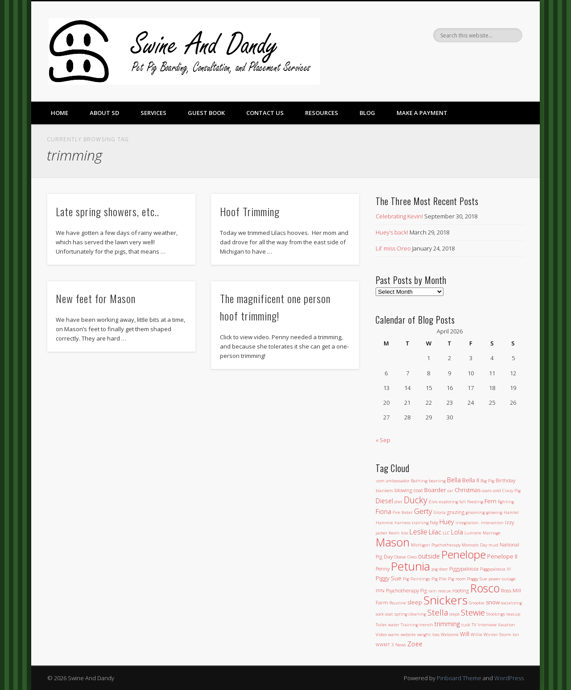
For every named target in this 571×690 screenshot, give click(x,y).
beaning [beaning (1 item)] (437, 481)
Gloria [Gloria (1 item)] (440, 512)
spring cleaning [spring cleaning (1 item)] (410, 614)
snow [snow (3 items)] (493, 602)
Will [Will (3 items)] (464, 634)
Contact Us (265, 113)
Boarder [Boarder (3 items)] (435, 490)
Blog (367, 113)
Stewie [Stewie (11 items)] (473, 612)
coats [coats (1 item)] (487, 490)
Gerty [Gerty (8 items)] (423, 511)
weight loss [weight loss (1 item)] (428, 634)
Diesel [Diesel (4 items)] (384, 501)
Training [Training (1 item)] (409, 625)
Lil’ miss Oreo (393, 248)
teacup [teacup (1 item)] (513, 614)
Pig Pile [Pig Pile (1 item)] (439, 579)
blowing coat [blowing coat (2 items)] (408, 489)
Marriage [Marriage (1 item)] (492, 533)
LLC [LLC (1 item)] (446, 533)
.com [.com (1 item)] (380, 481)
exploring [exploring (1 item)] (448, 502)
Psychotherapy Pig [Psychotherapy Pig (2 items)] (406, 590)
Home (59, 113)
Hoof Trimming (250, 211)
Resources (321, 113)
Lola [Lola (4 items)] (457, 532)
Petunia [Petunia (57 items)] (410, 566)
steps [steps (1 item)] (454, 614)
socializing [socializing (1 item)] (511, 603)
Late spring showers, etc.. (107, 211)
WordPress (509, 678)
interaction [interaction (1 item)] (492, 523)
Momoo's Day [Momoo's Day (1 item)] (474, 545)
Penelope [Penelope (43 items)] (463, 554)
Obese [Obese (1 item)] (400, 557)
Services (153, 113)
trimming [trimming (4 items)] (447, 624)
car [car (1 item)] (450, 490)
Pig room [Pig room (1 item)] (457, 579)
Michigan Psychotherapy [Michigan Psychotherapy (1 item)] (435, 545)
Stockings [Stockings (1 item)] (495, 614)
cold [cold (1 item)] (497, 490)
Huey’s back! (392, 232)
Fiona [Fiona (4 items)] (383, 511)
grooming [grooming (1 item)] (475, 512)
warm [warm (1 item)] (393, 634)
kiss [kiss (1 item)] (404, 533)
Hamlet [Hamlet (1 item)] (511, 512)
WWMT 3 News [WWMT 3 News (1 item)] (391, 645)
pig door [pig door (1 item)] (439, 569)
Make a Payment (422, 113)
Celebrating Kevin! (399, 216)
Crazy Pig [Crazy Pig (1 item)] (511, 490)
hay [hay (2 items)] (434, 522)
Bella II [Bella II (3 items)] (470, 480)
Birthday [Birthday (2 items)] (505, 480)
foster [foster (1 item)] (407, 512)
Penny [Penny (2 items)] (382, 568)
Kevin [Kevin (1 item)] (394, 533)
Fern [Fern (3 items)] (490, 501)
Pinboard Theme (459, 678)
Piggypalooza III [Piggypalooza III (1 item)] (495, 569)
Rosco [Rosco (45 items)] (485, 588)
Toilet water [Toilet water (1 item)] (387, 625)
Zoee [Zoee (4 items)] (414, 644)
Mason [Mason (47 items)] (393, 542)
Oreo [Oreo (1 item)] (412, 557)
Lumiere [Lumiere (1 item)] (472, 533)
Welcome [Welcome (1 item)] (450, 634)
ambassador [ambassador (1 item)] (398, 481)
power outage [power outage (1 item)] (502, 579)
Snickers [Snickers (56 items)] (445, 600)
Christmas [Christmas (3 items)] (467, 490)
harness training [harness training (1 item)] (411, 523)
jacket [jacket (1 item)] (381, 533)
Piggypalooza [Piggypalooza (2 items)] (464, 568)
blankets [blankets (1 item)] (384, 490)
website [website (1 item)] (408, 634)
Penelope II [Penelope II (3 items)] (502, 556)
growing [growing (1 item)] (494, 512)
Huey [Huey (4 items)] (446, 522)
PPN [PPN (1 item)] (380, 591)
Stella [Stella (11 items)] (437, 612)
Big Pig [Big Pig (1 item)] (487, 481)
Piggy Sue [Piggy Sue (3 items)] (388, 578)
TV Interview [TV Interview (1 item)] (484, 625)
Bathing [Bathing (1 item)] (419, 481)
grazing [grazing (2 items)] (455, 511)
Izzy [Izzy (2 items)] (509, 522)
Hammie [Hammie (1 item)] (384, 523)
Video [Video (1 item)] (381, 634)
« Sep (383, 440)
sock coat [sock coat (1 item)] (384, 614)
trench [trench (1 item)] (426, 625)
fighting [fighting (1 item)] (506, 502)
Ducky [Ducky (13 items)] (415, 500)
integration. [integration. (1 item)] (467, 523)
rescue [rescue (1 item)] (444, 591)
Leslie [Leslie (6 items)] (418, 532)
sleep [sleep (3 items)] (414, 602)
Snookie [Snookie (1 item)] (476, 603)
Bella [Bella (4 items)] (454, 480)
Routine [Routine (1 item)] (397, 603)
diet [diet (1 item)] (398, 502)
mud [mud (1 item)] (493, 545)
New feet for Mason (96, 298)
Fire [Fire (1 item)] (396, 512)
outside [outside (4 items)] (429, 556)
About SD (104, 113)
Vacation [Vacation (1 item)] (506, 625)
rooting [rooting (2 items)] (460, 590)
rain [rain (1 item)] (432, 591)
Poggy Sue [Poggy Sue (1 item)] (477, 579)
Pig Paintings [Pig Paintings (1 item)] (416, 579)
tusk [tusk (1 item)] (465, 625)
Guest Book (206, 113)
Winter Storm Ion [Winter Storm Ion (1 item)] (501, 634)
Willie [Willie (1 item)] (476, 634)
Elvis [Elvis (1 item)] (433, 502)
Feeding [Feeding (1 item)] (475, 502)
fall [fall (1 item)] (462, 502)
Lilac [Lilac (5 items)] (435, 531)
